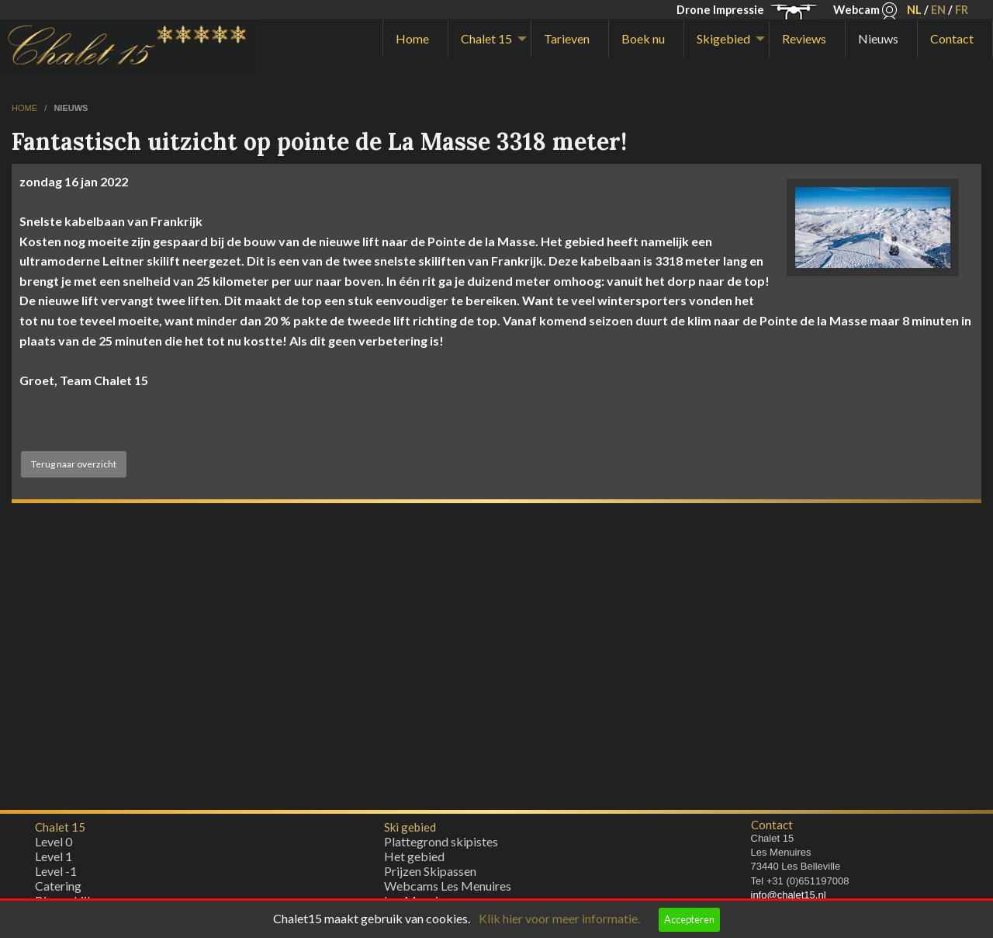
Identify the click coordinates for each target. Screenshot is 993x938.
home (26, 108)
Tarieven (567, 38)
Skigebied (723, 38)
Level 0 (53, 845)
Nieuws (878, 38)
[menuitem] (415, 38)
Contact (952, 38)
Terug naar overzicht (73, 464)
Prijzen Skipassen (430, 874)
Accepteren (689, 919)
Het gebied (414, 860)
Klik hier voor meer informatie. (559, 918)
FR (961, 9)
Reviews (804, 38)
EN (938, 9)
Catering (58, 889)
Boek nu (643, 38)
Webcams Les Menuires (447, 889)
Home (412, 38)
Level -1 (56, 874)
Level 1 (53, 860)
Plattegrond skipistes (441, 845)
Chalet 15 (486, 38)
